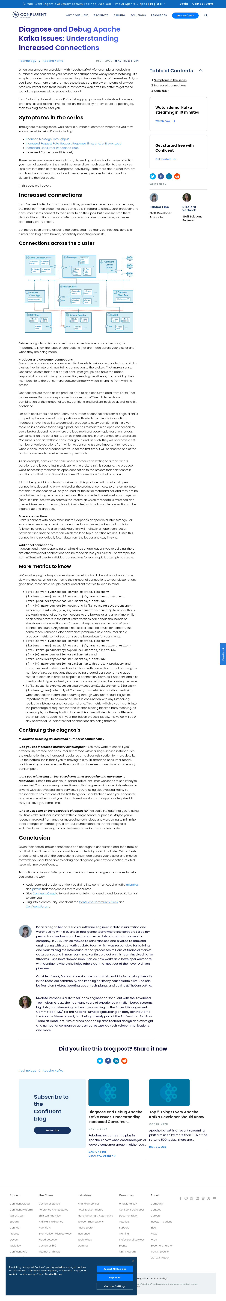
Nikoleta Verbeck (189, 208)
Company (157, 1203)
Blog (153, 1227)
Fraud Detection (48, 1239)
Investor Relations (161, 1221)
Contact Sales (203, 3)
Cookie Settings (159, 1278)
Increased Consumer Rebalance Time (52, 148)
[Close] (133, 1261)
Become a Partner (162, 1245)
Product (15, 1195)
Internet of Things (49, 1251)
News (154, 1233)
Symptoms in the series (170, 80)
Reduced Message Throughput (47, 139)
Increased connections (170, 85)
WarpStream (17, 1215)
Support (124, 1227)
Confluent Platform (21, 1209)
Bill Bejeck (157, 1147)
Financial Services (88, 1203)
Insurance (84, 1233)
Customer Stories (49, 1203)
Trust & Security (160, 1251)
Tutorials (124, 1221)
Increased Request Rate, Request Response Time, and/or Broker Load (73, 143)
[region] (71, 1276)
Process (14, 1233)
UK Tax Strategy (160, 1257)
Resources (126, 1195)
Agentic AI (45, 1227)
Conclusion (161, 91)
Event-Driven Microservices (55, 1233)
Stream (14, 1221)
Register (156, 4)
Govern (14, 1239)
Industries (84, 1195)
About (155, 1195)
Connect (15, 1227)
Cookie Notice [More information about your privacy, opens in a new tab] (53, 1274)
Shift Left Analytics (50, 1215)
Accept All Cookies (114, 1269)
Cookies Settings (114, 1286)
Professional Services (132, 1239)
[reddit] (177, 176)
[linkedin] (169, 176)
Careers (155, 1215)
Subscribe (52, 1130)
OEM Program (127, 1251)
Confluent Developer (131, 1209)
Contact (156, 1209)
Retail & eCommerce (90, 1209)
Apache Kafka (53, 61)
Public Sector (85, 1227)
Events (123, 1245)
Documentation (128, 1215)
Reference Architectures (53, 1209)
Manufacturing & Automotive (95, 1215)
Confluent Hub (18, 1251)
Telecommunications (90, 1221)
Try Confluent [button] (185, 15)
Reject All (114, 1277)
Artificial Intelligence (51, 1221)
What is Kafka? (128, 1203)
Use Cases (46, 1195)
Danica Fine (159, 207)
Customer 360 (47, 1245)
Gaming (83, 1245)
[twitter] (153, 176)
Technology (27, 61)
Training (124, 1233)
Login (184, 3)
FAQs (154, 1239)
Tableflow (15, 1245)
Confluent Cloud (20, 1203)
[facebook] (161, 176)
